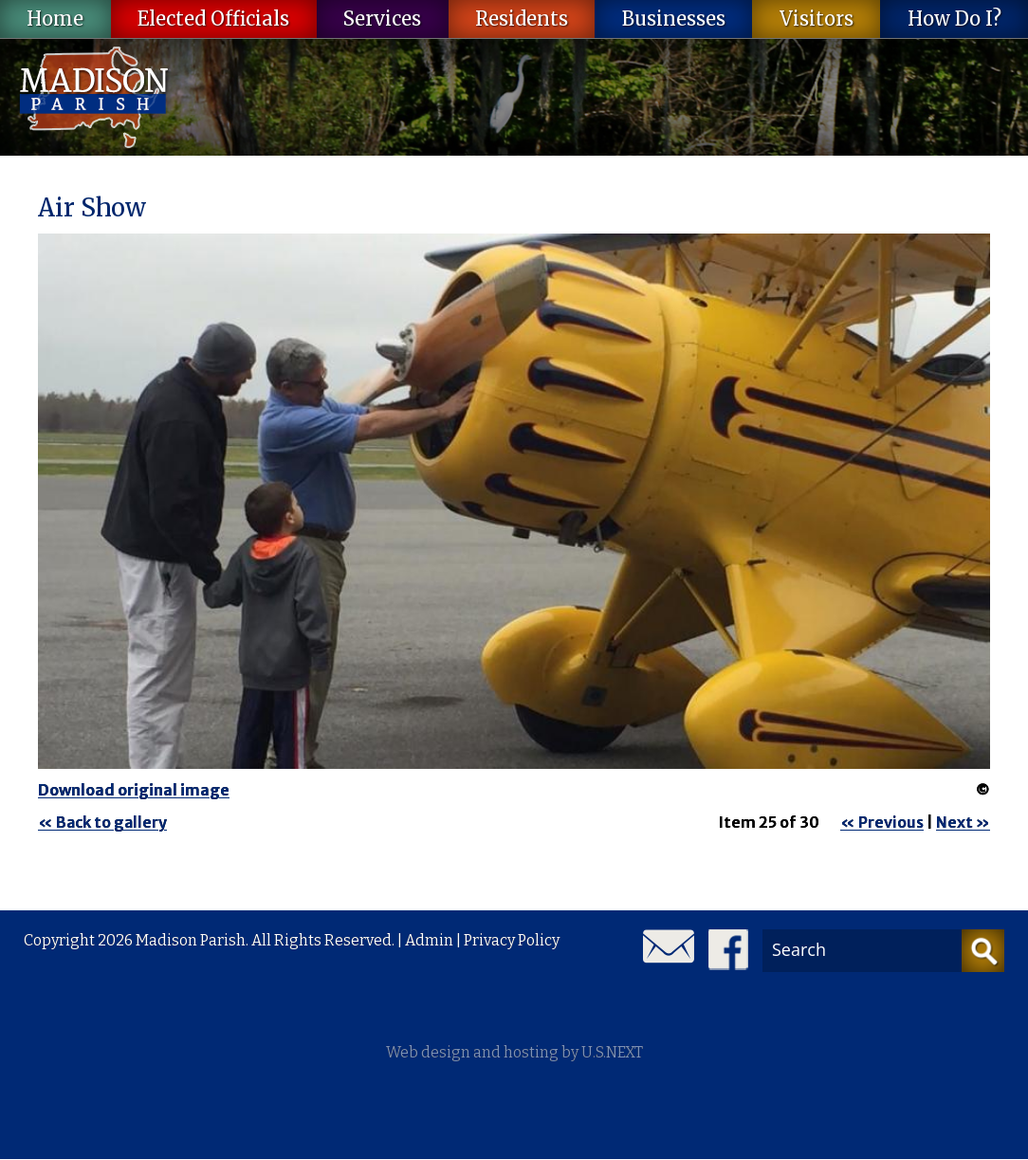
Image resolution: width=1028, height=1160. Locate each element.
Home (55, 18)
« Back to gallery (102, 822)
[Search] (983, 950)
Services (382, 18)
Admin (429, 940)
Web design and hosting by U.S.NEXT (514, 1052)
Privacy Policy (512, 940)
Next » (963, 822)
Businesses (673, 18)
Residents (521, 18)
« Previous (882, 822)
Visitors (817, 18)
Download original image (133, 789)
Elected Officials (213, 18)
